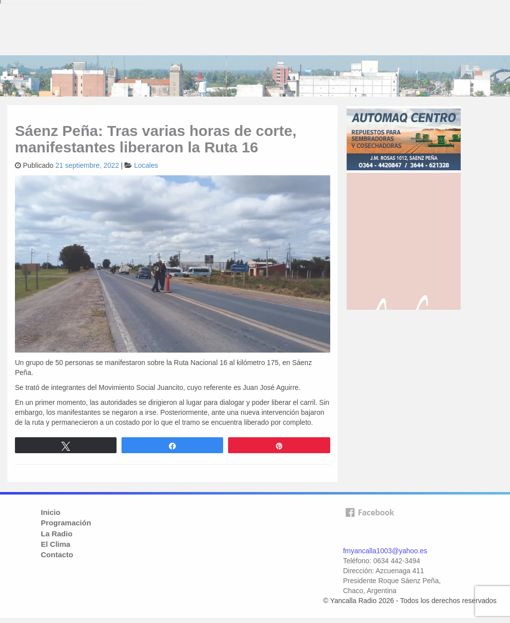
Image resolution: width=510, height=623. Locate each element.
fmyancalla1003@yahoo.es (385, 551)
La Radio (56, 533)
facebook (369, 524)
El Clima (55, 544)
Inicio (50, 512)
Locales (146, 165)
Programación (66, 522)
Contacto (57, 554)
